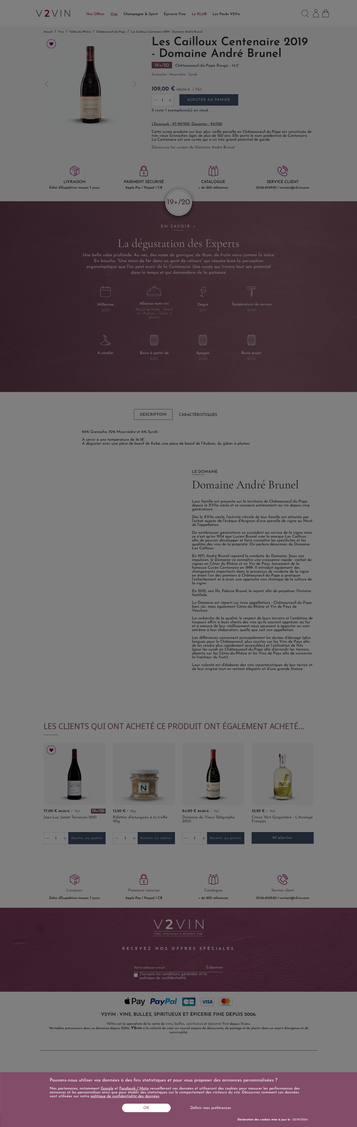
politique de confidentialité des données (125, 1096)
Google (107, 1088)
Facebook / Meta (134, 1088)
